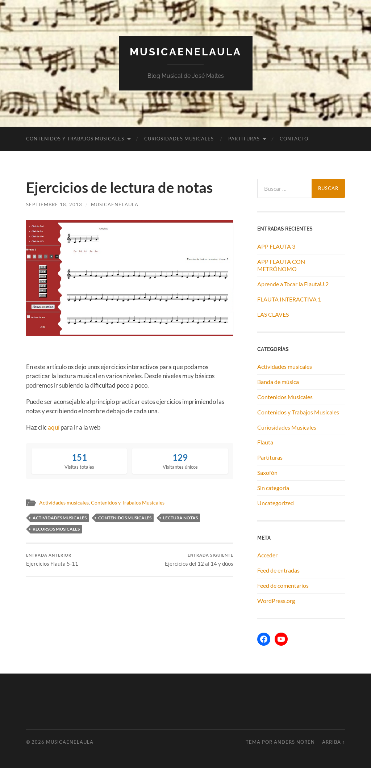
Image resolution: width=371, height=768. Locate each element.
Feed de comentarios (283, 585)
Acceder (267, 555)
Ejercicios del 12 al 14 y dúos (199, 560)
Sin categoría (273, 487)
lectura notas (180, 517)
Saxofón (267, 472)
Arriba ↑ (333, 742)
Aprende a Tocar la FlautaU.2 (293, 283)
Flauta (265, 442)
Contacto (294, 139)
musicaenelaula (114, 204)
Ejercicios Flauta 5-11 (52, 560)
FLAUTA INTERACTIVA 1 (289, 299)
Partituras (244, 139)
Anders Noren (294, 742)
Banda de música (278, 381)
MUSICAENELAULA (186, 52)
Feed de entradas (278, 570)
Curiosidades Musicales (179, 139)
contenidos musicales (124, 517)
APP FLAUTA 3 (276, 246)
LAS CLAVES (273, 314)
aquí (53, 427)
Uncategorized (275, 502)
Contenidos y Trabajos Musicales (75, 139)
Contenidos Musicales (285, 396)
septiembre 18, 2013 (54, 204)
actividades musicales (60, 517)
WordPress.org (276, 600)
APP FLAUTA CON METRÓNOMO (281, 265)
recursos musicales (56, 529)
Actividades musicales (64, 503)
